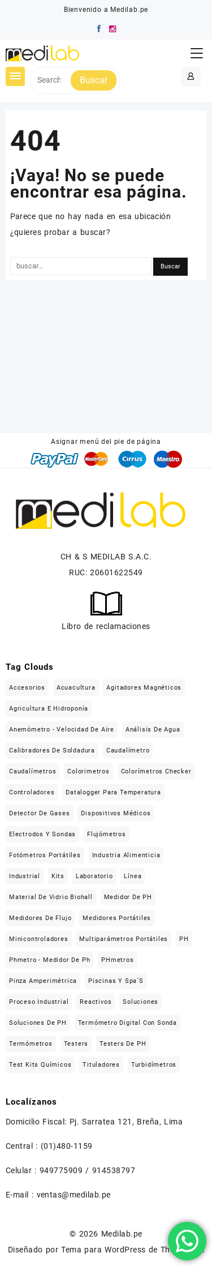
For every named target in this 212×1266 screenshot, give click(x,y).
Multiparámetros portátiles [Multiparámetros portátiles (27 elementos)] (123, 939)
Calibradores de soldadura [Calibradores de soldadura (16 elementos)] (52, 750)
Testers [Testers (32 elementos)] (76, 1043)
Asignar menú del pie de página (106, 442)
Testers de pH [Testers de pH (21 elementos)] (122, 1043)
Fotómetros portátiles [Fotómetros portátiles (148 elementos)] (45, 855)
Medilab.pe (121, 1233)
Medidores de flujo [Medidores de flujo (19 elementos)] (40, 918)
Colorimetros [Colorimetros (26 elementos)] (88, 771)
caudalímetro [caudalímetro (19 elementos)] (128, 750)
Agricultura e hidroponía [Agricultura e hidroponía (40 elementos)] (48, 708)
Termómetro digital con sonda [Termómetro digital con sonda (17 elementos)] (127, 1023)
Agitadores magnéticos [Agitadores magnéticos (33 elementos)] (143, 687)
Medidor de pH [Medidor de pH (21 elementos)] (128, 897)
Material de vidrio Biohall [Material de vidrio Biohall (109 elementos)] (51, 897)
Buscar (93, 80)
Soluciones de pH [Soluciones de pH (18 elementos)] (38, 1023)
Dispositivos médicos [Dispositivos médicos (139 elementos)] (115, 813)
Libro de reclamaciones (106, 626)
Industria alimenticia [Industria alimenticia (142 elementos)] (126, 855)
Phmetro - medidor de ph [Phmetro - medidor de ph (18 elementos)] (49, 960)
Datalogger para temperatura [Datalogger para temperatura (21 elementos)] (113, 792)
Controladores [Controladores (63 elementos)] (31, 792)
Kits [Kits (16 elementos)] (57, 876)
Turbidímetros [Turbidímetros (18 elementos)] (153, 1064)
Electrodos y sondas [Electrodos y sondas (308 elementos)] (42, 834)
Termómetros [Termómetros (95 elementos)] (31, 1043)
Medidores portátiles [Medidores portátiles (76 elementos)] (117, 918)
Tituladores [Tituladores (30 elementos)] (101, 1064)
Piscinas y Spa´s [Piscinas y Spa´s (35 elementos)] (116, 981)
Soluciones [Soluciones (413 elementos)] (140, 1002)
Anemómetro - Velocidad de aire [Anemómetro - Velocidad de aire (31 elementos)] (61, 729)
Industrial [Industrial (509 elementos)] (24, 876)
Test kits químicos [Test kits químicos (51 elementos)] (40, 1064)
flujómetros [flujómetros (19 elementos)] (106, 834)
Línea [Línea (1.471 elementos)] (132, 876)
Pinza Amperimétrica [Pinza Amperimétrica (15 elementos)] (43, 981)
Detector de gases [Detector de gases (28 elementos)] (39, 813)
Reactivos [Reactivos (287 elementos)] (95, 1002)
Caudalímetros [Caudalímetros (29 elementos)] (32, 771)
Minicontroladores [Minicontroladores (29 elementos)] (38, 939)
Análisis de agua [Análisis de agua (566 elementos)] (153, 729)
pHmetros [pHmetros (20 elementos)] (117, 960)
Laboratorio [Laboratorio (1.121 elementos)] (94, 876)
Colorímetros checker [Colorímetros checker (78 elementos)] (156, 771)
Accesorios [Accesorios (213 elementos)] (27, 687)
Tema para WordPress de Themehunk (132, 1249)
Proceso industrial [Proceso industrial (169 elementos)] (38, 1002)
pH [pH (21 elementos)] (184, 939)
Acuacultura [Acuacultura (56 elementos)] (76, 687)
